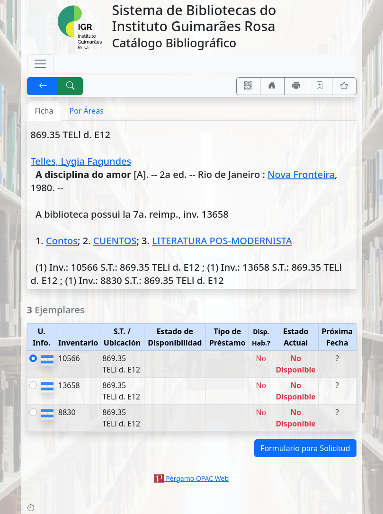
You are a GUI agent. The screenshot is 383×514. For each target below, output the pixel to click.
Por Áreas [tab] (86, 111)
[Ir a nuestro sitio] (272, 86)
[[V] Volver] (43, 86)
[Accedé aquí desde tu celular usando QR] (248, 86)
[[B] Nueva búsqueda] (70, 86)
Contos (62, 240)
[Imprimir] (296, 86)
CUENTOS (115, 240)
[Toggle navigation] (40, 63)
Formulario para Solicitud (305, 448)
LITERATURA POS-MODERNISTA (222, 240)
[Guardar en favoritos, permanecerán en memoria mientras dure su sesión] (320, 86)
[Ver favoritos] (344, 86)
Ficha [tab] (44, 111)
